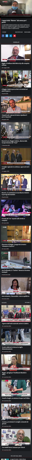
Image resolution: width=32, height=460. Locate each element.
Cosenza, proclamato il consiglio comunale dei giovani (15, 423)
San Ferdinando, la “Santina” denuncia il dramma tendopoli (16, 271)
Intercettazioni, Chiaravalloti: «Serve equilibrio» (15, 296)
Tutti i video (28, 302)
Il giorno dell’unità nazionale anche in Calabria (15, 323)
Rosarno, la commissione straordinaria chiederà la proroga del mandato (15, 193)
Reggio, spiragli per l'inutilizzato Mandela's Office (14, 373)
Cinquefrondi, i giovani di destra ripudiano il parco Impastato (14, 116)
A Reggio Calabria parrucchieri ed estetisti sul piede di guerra (15, 90)
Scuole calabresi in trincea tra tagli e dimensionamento (12, 348)
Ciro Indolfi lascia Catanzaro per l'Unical (13, 447)
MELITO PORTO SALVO (19, 32)
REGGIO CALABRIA (27, 32)
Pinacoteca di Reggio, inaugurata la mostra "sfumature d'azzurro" (14, 245)
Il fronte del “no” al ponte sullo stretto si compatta (13, 219)
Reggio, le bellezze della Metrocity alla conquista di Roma (15, 64)
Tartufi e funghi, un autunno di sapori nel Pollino (16, 398)
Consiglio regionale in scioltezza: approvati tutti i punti (15, 168)
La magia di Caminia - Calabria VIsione (18, 459)
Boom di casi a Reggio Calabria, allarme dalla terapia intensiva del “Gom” (14, 142)
